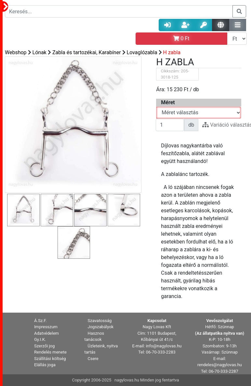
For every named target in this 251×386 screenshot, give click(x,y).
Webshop (16, 52)
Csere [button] (93, 358)
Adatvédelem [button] (46, 333)
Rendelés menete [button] (50, 352)
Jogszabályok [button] (101, 326)
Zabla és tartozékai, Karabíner (86, 52)
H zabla (172, 52)
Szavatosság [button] (100, 320)
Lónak (39, 52)
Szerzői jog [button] (44, 345)
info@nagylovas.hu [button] (164, 345)
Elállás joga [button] (45, 364)
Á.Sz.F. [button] (40, 320)
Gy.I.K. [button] (40, 339)
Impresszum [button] (46, 326)
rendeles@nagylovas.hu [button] (219, 364)
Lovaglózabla (142, 52)
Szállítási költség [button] (50, 358)
